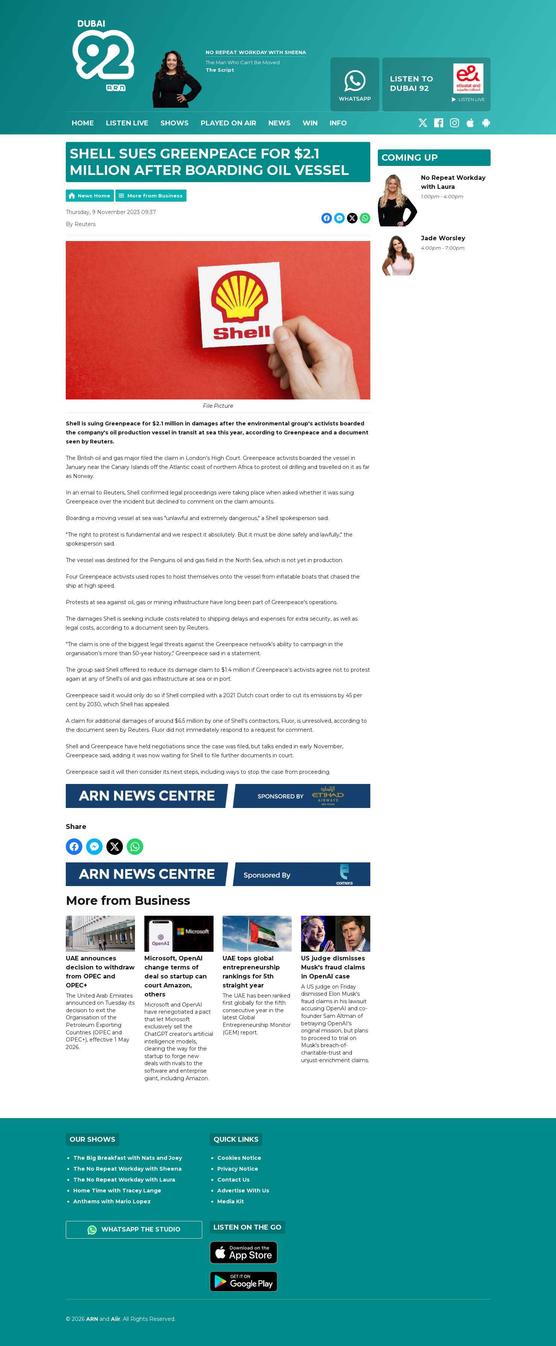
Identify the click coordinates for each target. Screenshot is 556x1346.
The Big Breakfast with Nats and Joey (127, 1158)
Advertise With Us (243, 1190)
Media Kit (230, 1201)
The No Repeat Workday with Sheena (127, 1168)
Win (310, 123)
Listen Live (127, 123)
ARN (92, 1319)
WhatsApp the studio (134, 1229)
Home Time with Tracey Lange (117, 1190)
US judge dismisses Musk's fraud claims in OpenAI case (335, 948)
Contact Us (233, 1179)
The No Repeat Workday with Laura (124, 1179)
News (279, 123)
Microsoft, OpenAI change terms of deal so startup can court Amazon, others (178, 957)
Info (338, 123)
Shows (175, 123)
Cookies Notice (239, 1158)
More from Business (155, 196)
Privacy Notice (237, 1168)
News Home (94, 196)
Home (83, 123)
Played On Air (228, 123)
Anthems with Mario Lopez (112, 1201)
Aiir (115, 1319)
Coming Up (410, 157)
